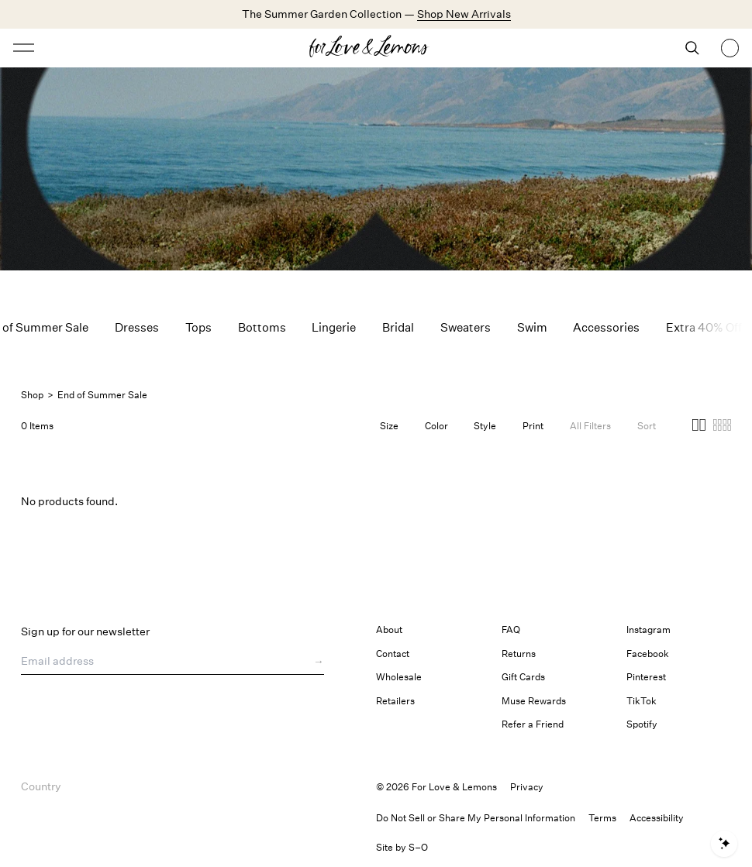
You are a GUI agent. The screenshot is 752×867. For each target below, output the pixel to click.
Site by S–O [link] (402, 847)
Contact (392, 653)
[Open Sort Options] (646, 426)
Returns (519, 653)
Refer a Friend (533, 724)
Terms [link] (602, 818)
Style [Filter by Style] (485, 426)
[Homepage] (376, 48)
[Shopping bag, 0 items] (730, 48)
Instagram (648, 629)
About (389, 629)
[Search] (692, 48)
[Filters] (590, 426)
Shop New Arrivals (464, 13)
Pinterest (646, 677)
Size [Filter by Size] (389, 426)
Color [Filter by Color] (436, 426)
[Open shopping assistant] (723, 844)
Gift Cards (523, 677)
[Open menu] (102, 47)
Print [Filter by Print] (533, 426)
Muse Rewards (534, 701)
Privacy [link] (526, 787)
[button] (698, 427)
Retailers (395, 701)
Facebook (647, 653)
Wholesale (399, 677)
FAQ (511, 629)
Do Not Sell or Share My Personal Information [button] (475, 818)
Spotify (641, 724)
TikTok (641, 701)
